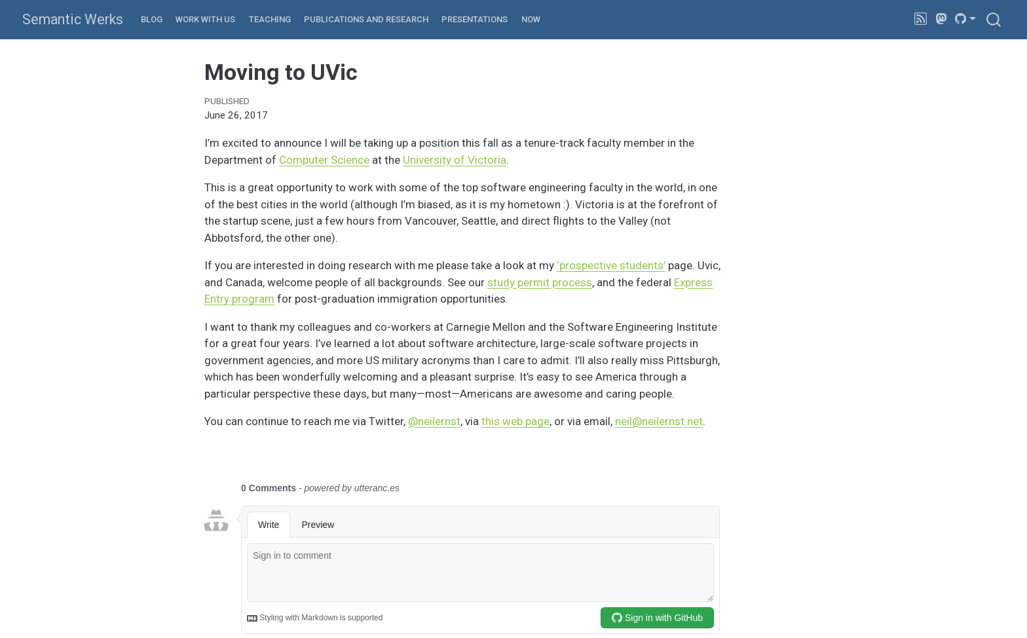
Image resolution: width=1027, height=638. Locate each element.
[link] (965, 19)
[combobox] (994, 19)
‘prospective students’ (611, 265)
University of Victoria (454, 159)
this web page (515, 421)
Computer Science (324, 159)
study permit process (539, 282)
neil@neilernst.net (659, 421)
